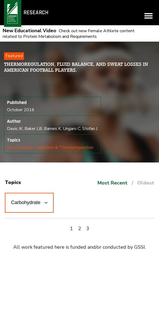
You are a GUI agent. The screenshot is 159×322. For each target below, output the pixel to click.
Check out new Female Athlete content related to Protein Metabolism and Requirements (68, 33)
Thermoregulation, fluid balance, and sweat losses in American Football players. (76, 67)
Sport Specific (20, 147)
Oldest (145, 183)
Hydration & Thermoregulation (64, 147)
